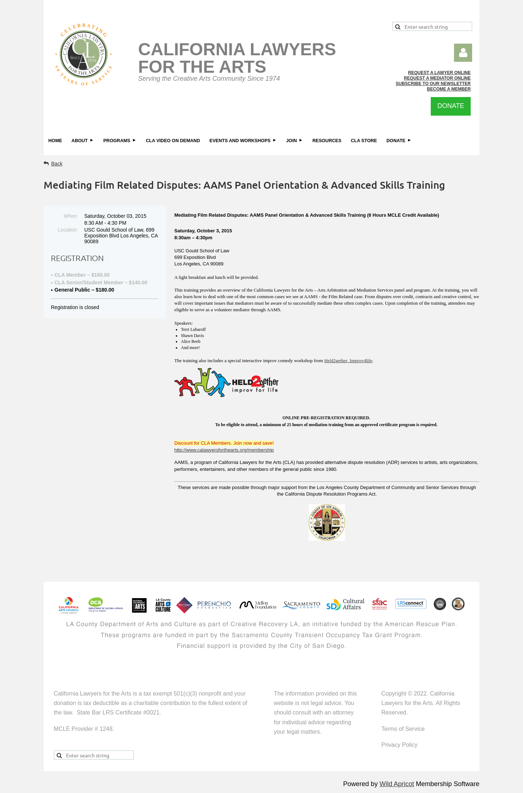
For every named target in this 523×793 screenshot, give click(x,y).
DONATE (450, 105)
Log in (463, 53)
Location (67, 230)
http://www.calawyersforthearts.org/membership (224, 450)
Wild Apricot (397, 784)
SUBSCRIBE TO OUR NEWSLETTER (433, 83)
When (70, 216)
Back (56, 164)
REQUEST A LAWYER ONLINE (439, 72)
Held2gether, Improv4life (348, 360)
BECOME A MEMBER (449, 89)
